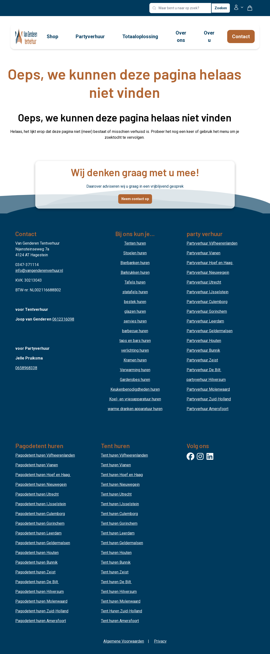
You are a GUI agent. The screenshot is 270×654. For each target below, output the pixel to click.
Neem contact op (135, 199)
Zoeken (221, 8)
